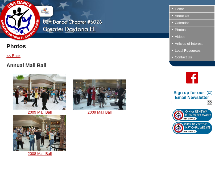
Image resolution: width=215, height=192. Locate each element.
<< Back (13, 56)
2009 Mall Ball (39, 110)
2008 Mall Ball (39, 151)
